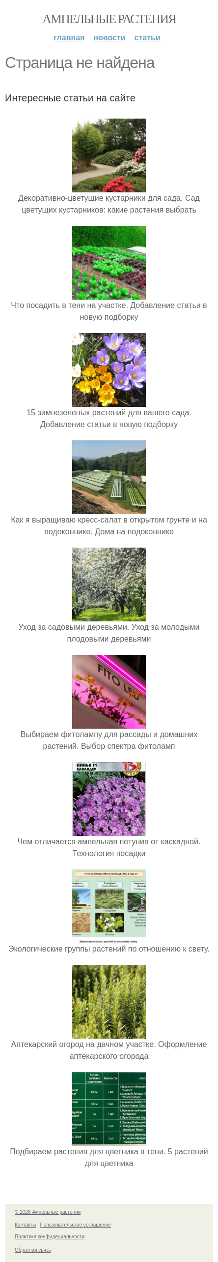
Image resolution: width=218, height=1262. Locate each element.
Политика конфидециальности (49, 1236)
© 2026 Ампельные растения (48, 1212)
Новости (109, 37)
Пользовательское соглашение (75, 1225)
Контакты (25, 1225)
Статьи (148, 37)
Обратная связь (33, 1250)
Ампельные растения (109, 19)
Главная (69, 37)
